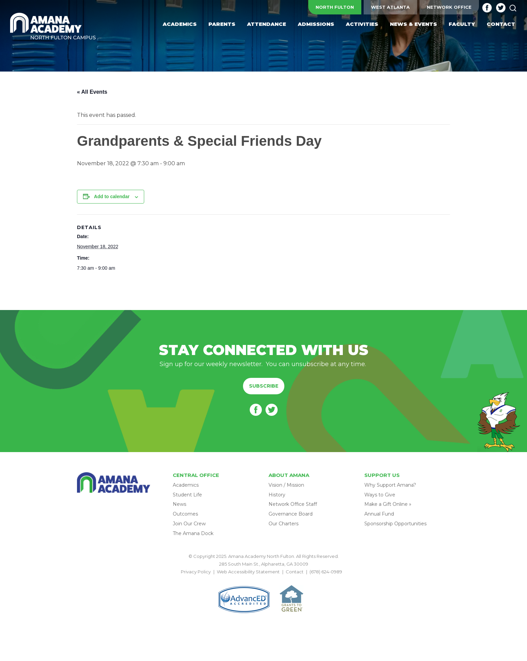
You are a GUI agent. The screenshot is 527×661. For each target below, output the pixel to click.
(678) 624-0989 (326, 571)
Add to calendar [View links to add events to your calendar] (112, 196)
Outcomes (185, 514)
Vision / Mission (286, 485)
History (277, 495)
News (179, 504)
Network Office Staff (293, 504)
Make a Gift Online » (387, 504)
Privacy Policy (196, 571)
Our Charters (283, 524)
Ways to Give (379, 495)
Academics (186, 485)
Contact (294, 571)
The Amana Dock (193, 533)
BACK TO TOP (263, 580)
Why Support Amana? (390, 485)
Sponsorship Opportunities (395, 524)
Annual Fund (379, 514)
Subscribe (263, 386)
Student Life (187, 495)
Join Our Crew (189, 524)
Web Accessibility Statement (248, 571)
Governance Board (291, 514)
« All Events (92, 92)
